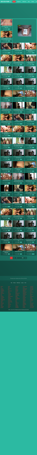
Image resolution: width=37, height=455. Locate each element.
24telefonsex (3, 299)
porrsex (24, 306)
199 (22, 257)
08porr (16, 296)
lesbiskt (31, 294)
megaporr (24, 303)
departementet (10, 296)
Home (14, 1)
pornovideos (32, 306)
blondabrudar (25, 288)
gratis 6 (2, 286)
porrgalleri (31, 289)
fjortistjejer (24, 304)
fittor (9, 289)
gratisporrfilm (17, 293)
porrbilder (31, 305)
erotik (24, 287)
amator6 (2, 298)
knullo (31, 297)
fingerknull (31, 296)
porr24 (16, 288)
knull (1, 294)
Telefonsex (24, 1)
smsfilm (24, 295)
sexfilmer (31, 287)
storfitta (9, 293)
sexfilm (9, 305)
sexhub (31, 298)
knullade (2, 307)
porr (1, 287)
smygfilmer (17, 295)
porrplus (24, 307)
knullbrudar (2, 293)
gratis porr (9, 288)
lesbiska (16, 289)
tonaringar (2, 303)
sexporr (24, 296)
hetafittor (2, 296)
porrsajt (31, 300)
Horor (25, 282)
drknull (9, 286)
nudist (9, 303)
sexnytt (9, 295)
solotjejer (9, 294)
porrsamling (10, 300)
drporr (2, 305)
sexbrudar (9, 298)
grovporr (9, 306)
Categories (19, 1)
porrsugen (31, 288)
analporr (9, 297)
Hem (11, 282)
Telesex (32, 1)
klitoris (24, 305)
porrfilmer (17, 286)
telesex (2, 304)
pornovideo (32, 307)
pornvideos (32, 303)
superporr (24, 293)
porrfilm (16, 287)
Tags (29, 1)
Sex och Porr (5, 1)
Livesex (22, 282)
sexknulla (31, 286)
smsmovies (25, 294)
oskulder (24, 299)
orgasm (9, 299)
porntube (31, 304)
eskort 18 (16, 303)
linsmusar (9, 304)
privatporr (16, 306)
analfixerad (24, 289)
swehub (2, 300)
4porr (9, 287)
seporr (16, 304)
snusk (16, 299)
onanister (24, 300)
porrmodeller (25, 286)
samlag (16, 305)
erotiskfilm (2, 297)
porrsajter (31, 299)
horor (1, 295)
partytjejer (2, 289)
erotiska (16, 297)
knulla (9, 307)
